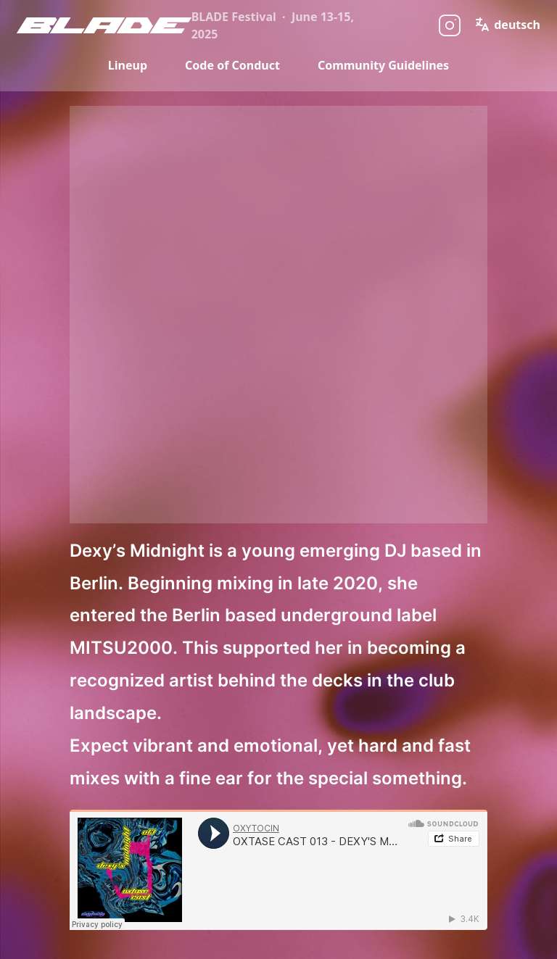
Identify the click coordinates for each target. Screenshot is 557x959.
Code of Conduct (232, 65)
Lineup (127, 65)
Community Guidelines (383, 65)
